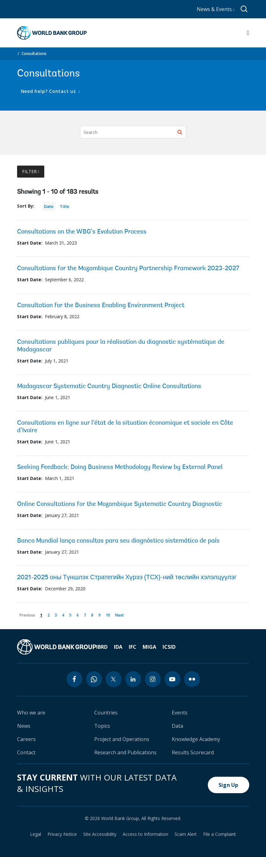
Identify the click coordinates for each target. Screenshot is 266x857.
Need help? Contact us (49, 91)
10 (109, 614)
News (23, 725)
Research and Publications (125, 752)
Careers (26, 739)
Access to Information (145, 834)
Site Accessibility (99, 834)
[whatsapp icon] (94, 679)
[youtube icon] (172, 679)
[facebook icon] (74, 679)
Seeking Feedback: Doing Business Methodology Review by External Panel (120, 467)
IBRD (102, 647)
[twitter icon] (113, 679)
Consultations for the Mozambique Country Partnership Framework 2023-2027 (128, 268)
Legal (35, 834)
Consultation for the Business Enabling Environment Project (100, 305)
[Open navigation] (248, 32)
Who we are (31, 712)
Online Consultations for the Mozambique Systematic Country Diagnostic (119, 504)
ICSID (169, 647)
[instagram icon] (153, 679)
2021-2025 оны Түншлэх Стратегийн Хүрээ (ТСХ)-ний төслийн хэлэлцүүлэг (127, 577)
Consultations (34, 53)
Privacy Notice (62, 834)
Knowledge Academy (196, 739)
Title (64, 206)
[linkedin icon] (133, 679)
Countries (106, 712)
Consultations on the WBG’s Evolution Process (81, 232)
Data (177, 725)
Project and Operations (121, 739)
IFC (132, 647)
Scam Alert (186, 834)
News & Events (215, 9)
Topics (102, 725)
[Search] (133, 132)
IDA (118, 647)
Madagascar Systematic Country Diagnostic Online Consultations (109, 386)
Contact (26, 752)
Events (180, 712)
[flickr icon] (192, 679)
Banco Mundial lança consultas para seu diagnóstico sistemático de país (118, 541)
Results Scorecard (193, 752)
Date (48, 206)
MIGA (149, 647)
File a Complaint (219, 834)
